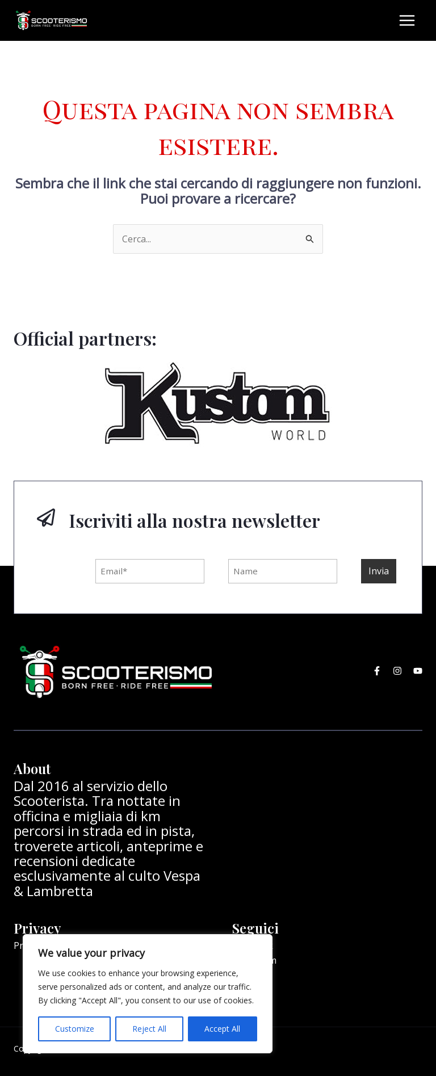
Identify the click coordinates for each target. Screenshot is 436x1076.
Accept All (222, 1028)
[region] (147, 993)
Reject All (149, 1028)
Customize (74, 1028)
